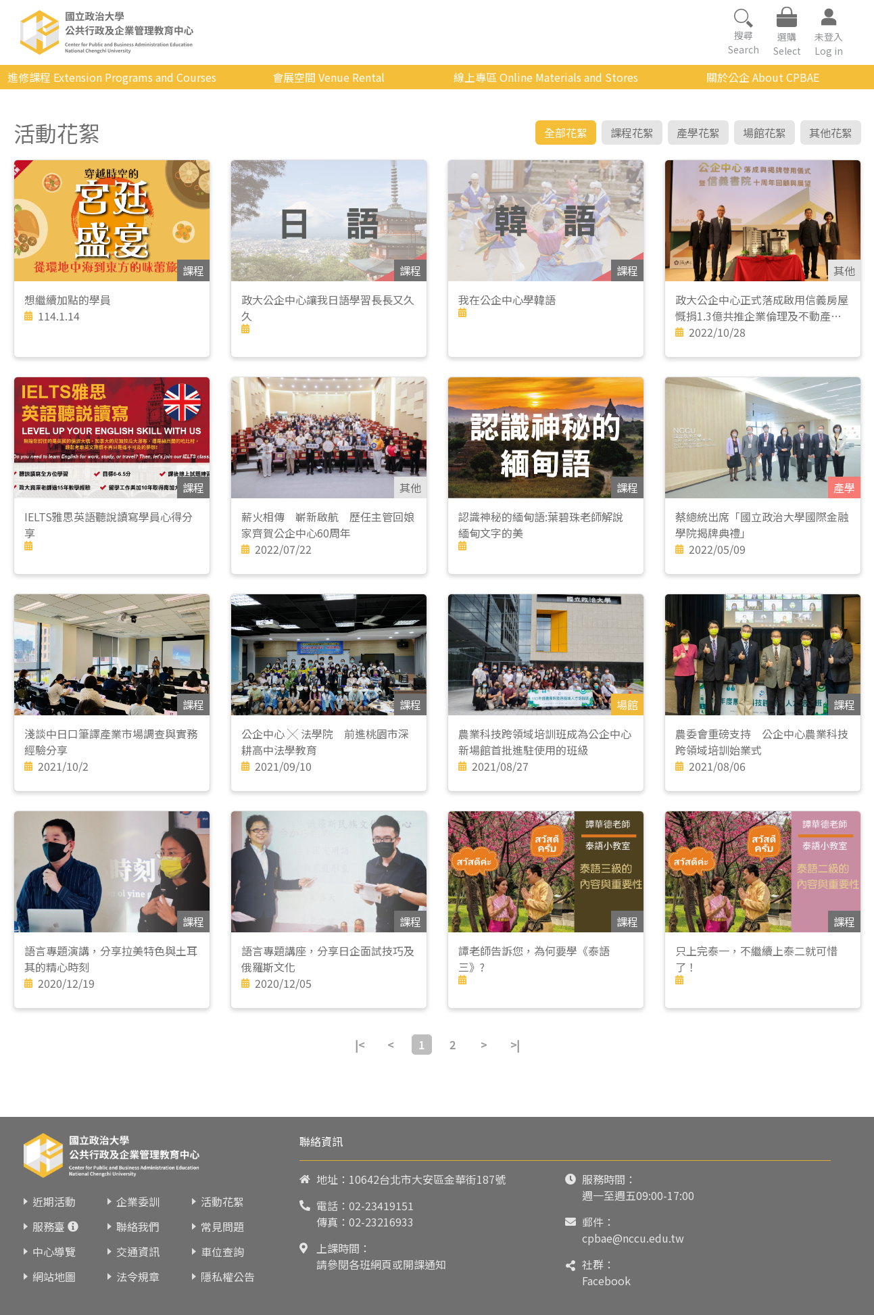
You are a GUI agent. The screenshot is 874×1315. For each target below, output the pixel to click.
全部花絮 (565, 132)
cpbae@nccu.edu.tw (633, 1238)
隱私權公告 (228, 1276)
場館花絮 (764, 132)
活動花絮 (222, 1201)
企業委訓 (138, 1201)
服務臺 (48, 1226)
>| (515, 1044)
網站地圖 (54, 1276)
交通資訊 (138, 1251)
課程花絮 (632, 132)
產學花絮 (698, 132)
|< (359, 1044)
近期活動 (54, 1201)
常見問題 (222, 1226)
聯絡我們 (138, 1226)
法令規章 (138, 1276)
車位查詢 (222, 1251)
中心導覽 (54, 1251)
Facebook (606, 1280)
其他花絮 (830, 132)
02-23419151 (381, 1205)
